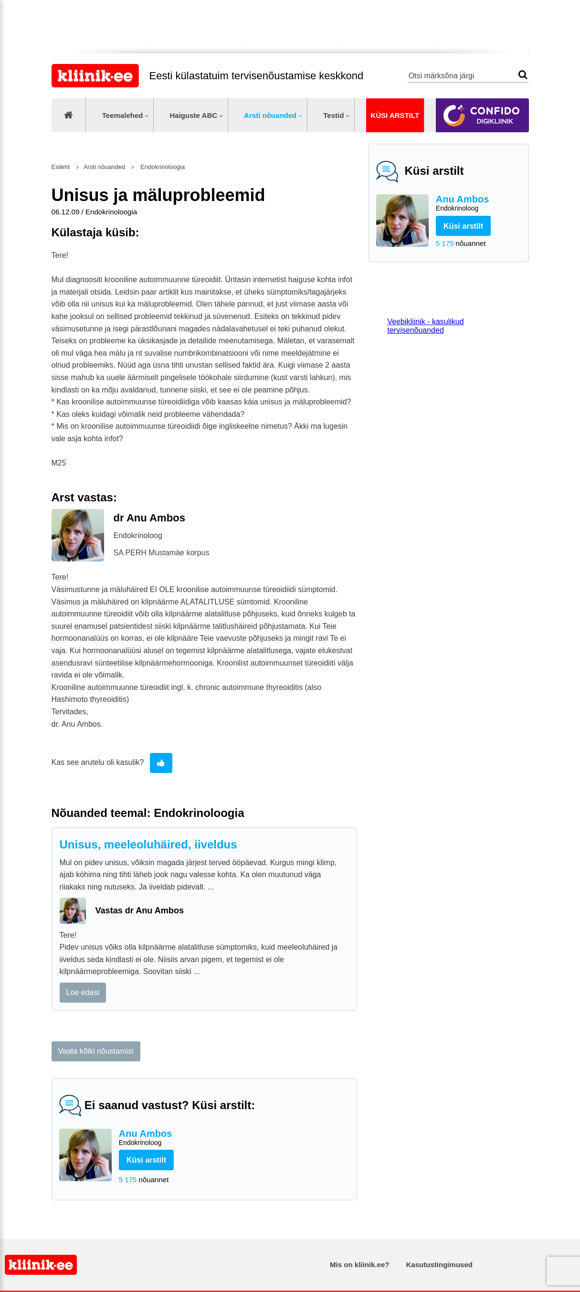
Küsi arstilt (394, 115)
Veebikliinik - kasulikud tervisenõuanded (426, 326)
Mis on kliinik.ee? (359, 1264)
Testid (333, 115)
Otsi (523, 75)
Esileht (61, 166)
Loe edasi (82, 992)
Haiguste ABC (193, 115)
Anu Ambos (478, 203)
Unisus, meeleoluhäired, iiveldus (148, 844)
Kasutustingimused (439, 1264)
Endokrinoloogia (162, 166)
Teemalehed (122, 115)
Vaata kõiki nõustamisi (96, 1051)
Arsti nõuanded (270, 115)
